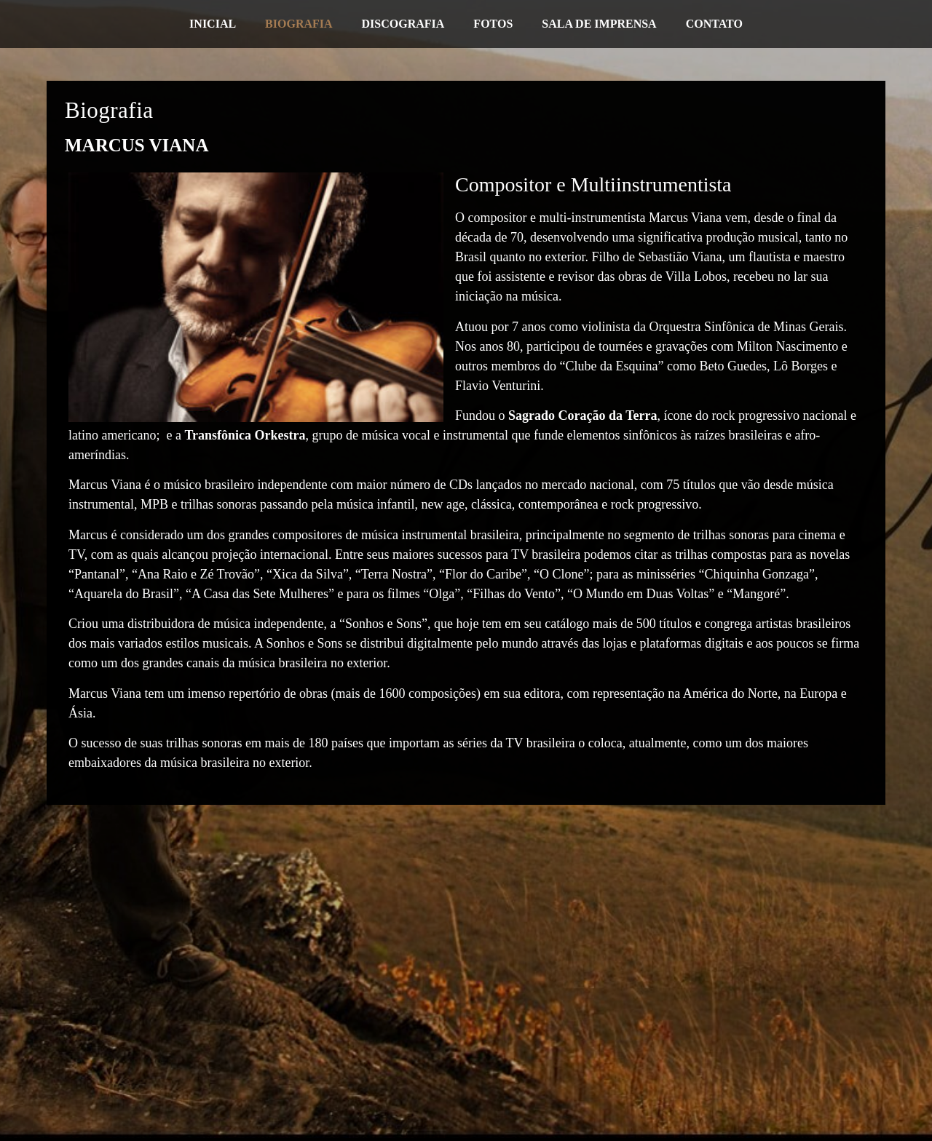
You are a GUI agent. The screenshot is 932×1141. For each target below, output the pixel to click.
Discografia (403, 23)
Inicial (212, 23)
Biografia (298, 23)
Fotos (493, 23)
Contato (714, 23)
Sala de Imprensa (599, 23)
